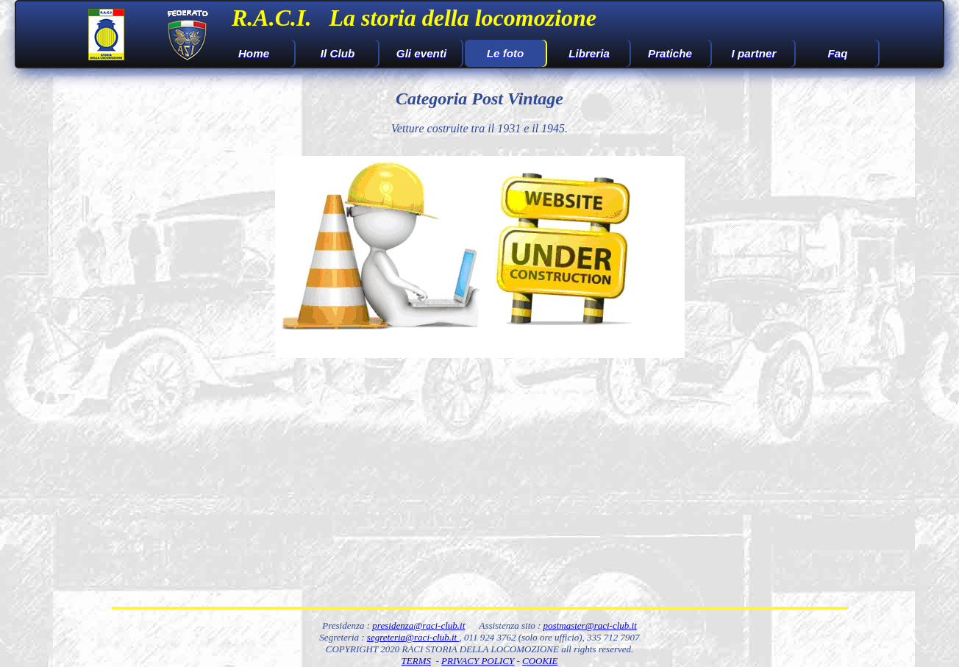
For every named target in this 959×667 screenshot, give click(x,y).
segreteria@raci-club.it (413, 637)
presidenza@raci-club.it (418, 625)
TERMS (416, 660)
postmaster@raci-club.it (590, 625)
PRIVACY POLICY (477, 660)
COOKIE (539, 660)
